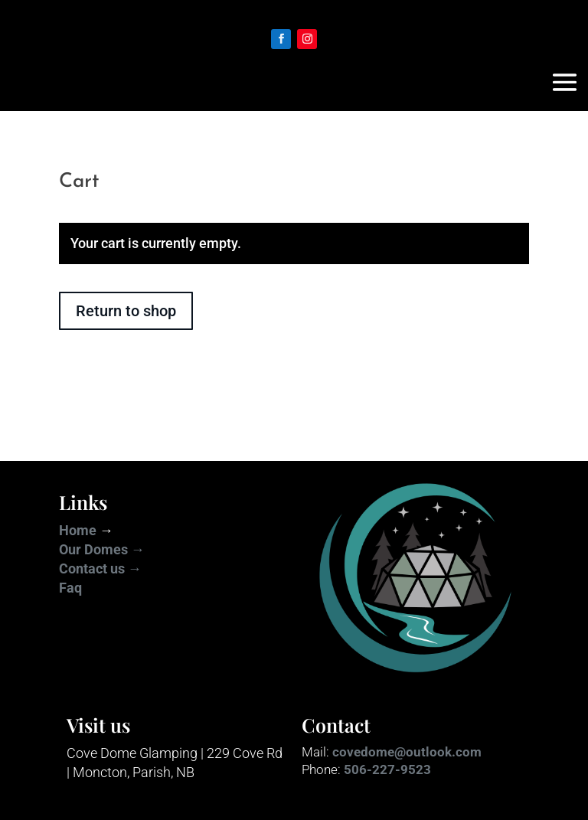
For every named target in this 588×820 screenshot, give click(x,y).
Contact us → (100, 568)
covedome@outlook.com (407, 752)
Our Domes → (102, 549)
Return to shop (126, 311)
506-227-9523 (387, 769)
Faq (70, 588)
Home (77, 530)
